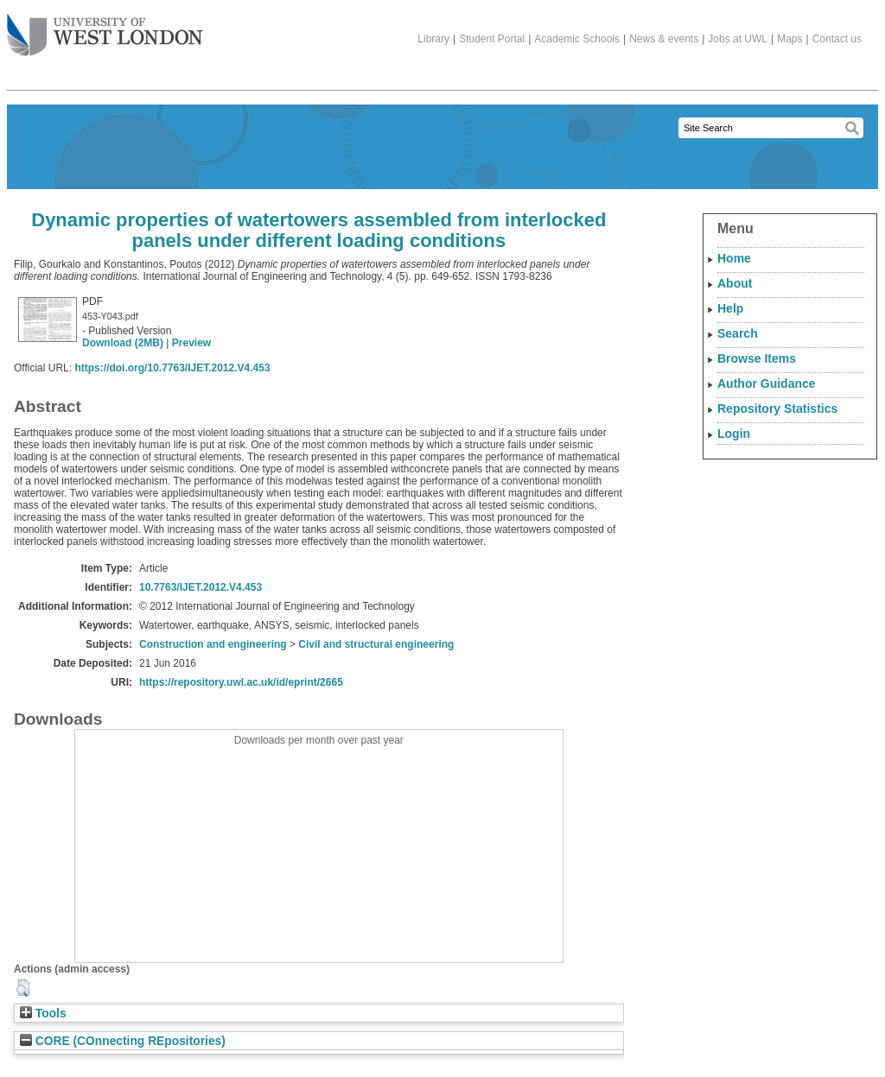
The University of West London (105, 28)
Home (734, 258)
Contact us (837, 39)
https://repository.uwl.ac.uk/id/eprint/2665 (241, 682)
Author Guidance (766, 383)
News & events (663, 39)
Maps (789, 39)
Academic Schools (577, 39)
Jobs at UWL (737, 39)
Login (733, 433)
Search (737, 333)
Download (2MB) (122, 343)
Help (730, 308)
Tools (43, 1013)
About (734, 283)
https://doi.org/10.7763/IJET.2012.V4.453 (172, 368)
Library (433, 39)
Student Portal (492, 39)
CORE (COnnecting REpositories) (123, 1041)
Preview (191, 343)
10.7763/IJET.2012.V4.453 (200, 587)
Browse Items (756, 358)
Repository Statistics (777, 408)
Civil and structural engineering (376, 644)
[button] (22, 988)
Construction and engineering (213, 644)
